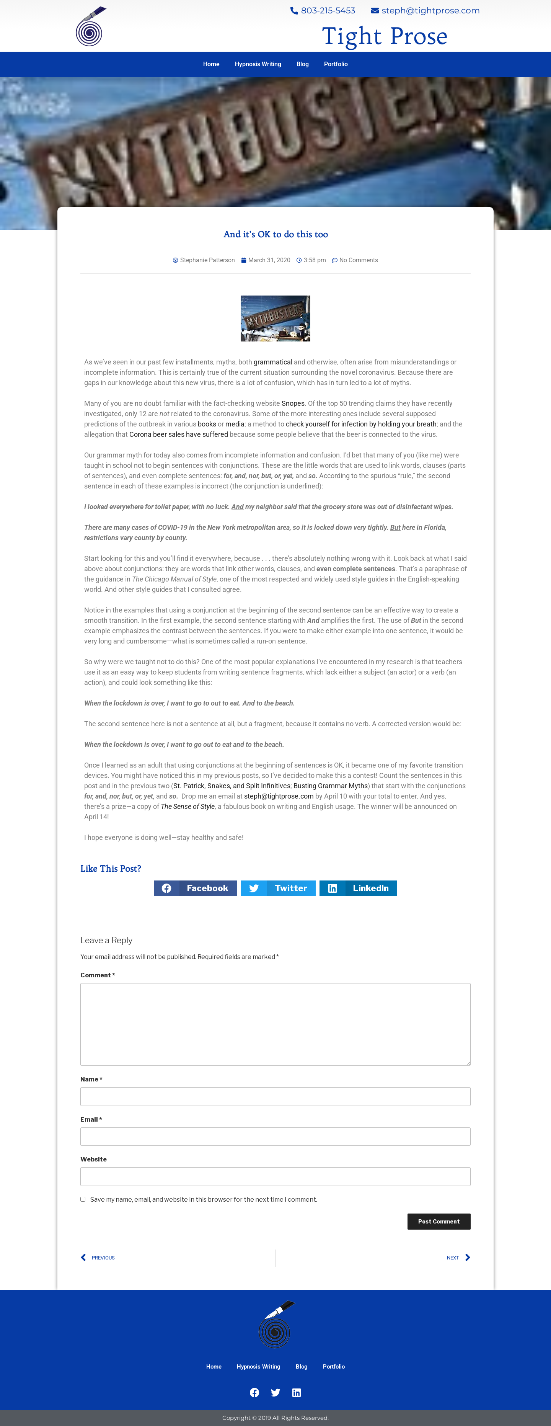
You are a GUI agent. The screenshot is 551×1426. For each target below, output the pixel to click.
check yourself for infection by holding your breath (361, 424)
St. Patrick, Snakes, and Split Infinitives (231, 786)
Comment (97, 975)
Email (91, 1119)
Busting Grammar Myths (330, 786)
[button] (195, 888)
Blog (303, 64)
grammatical (274, 362)
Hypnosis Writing (258, 64)
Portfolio (336, 64)
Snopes (293, 403)
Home (211, 64)
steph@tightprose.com (279, 796)
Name (91, 1079)
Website (93, 1159)
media (235, 424)
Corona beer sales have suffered (178, 434)
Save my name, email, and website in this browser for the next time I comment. (203, 1199)
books (207, 424)
